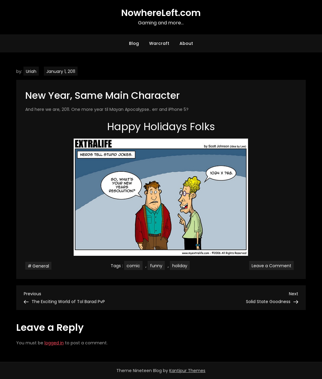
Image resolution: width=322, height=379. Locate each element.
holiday (179, 266)
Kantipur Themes (187, 371)
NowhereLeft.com (161, 13)
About (186, 43)
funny (156, 266)
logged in (54, 343)
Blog (134, 43)
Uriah (31, 71)
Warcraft (159, 43)
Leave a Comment (273, 265)
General (40, 266)
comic (133, 266)
